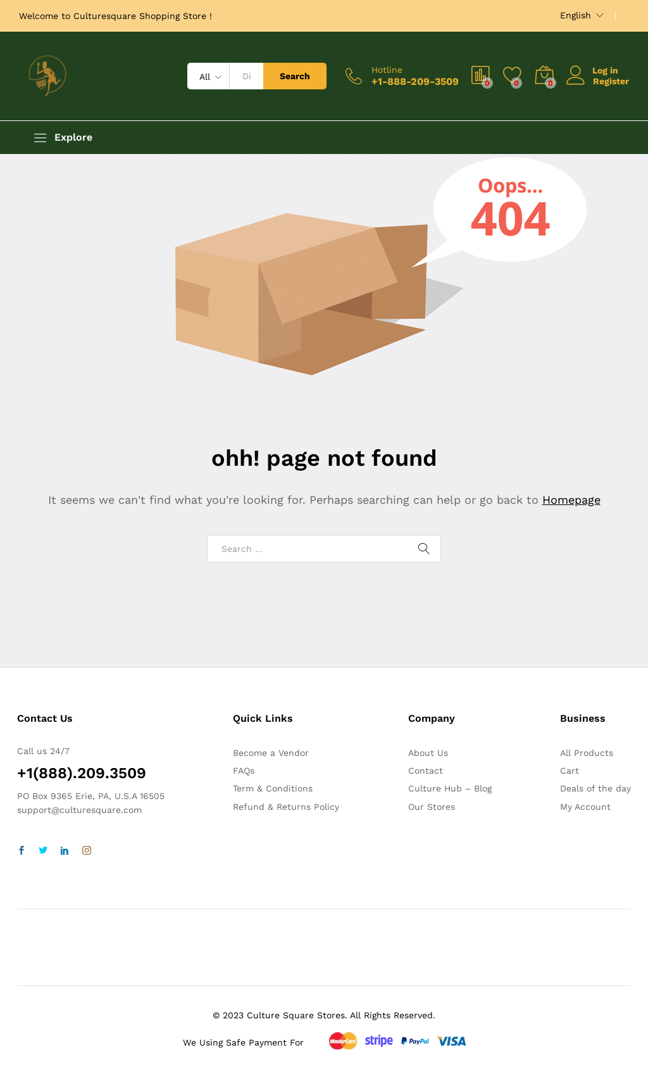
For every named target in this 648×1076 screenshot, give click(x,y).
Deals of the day (595, 788)
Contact (425, 770)
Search (295, 76)
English (575, 15)
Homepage (571, 499)
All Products (586, 753)
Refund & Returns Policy (286, 807)
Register (611, 81)
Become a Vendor (271, 753)
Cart (569, 770)
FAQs (243, 770)
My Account (585, 807)
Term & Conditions (273, 788)
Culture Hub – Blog (450, 788)
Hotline (386, 70)
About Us (428, 753)
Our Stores (431, 807)
